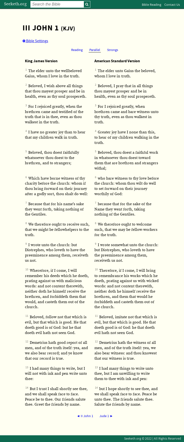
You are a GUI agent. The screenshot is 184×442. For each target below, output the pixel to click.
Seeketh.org (15, 4)
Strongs (112, 50)
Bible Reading (151, 5)
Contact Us (172, 5)
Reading (77, 50)
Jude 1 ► (106, 416)
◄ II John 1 (85, 416)
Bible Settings (35, 41)
